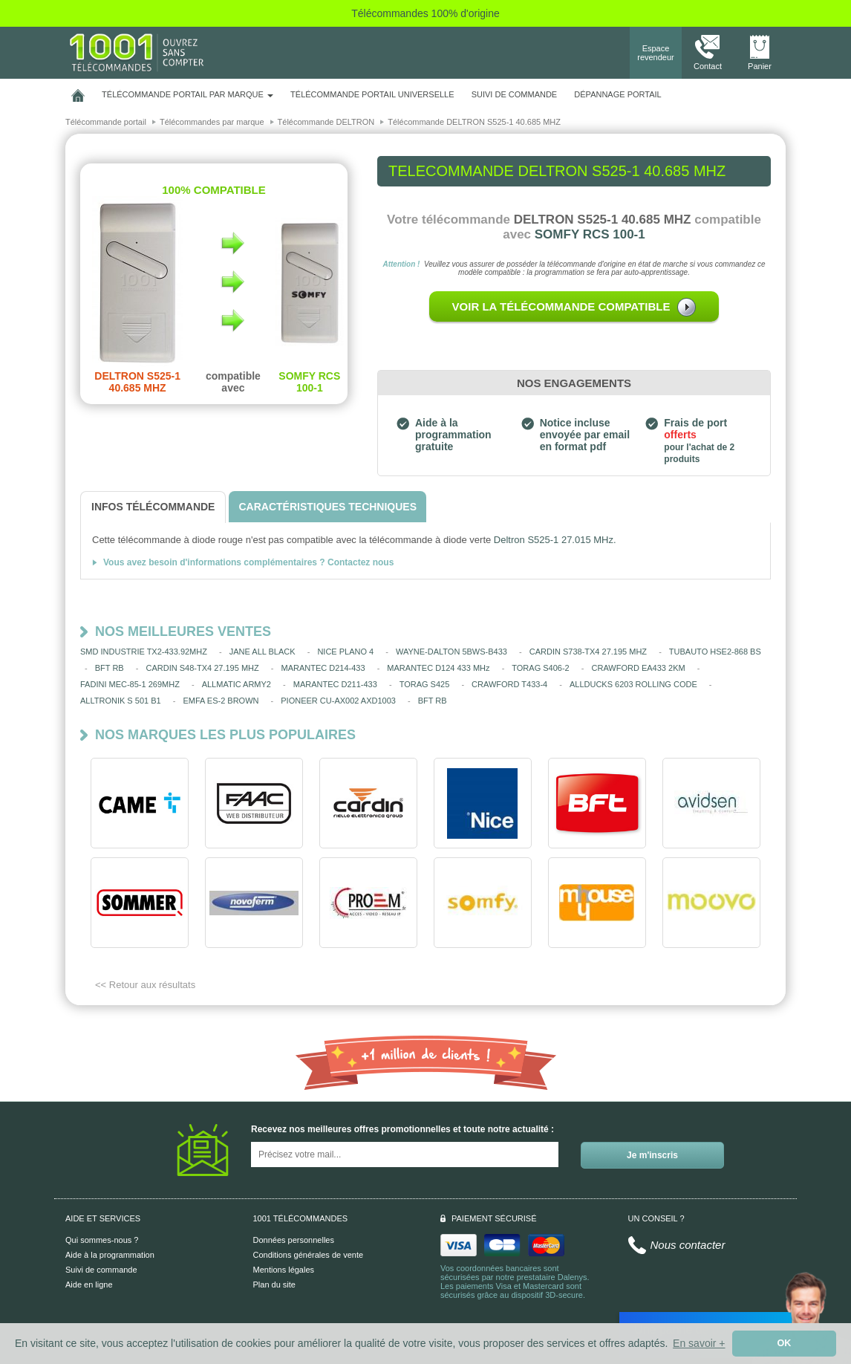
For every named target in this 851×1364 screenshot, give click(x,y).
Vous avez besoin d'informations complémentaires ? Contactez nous (248, 562)
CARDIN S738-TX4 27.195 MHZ (588, 651)
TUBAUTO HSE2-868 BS (715, 651)
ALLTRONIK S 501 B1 (120, 700)
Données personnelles (293, 1239)
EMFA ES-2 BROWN (220, 700)
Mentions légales (284, 1269)
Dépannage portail (617, 94)
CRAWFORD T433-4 (509, 684)
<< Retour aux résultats (145, 984)
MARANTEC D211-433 (335, 684)
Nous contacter (688, 1244)
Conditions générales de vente (308, 1254)
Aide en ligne (89, 1284)
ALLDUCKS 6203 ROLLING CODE (633, 684)
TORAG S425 (425, 684)
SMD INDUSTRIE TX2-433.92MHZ (143, 651)
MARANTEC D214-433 (323, 667)
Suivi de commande (101, 1269)
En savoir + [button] (699, 1343)
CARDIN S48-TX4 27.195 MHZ (202, 667)
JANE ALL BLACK (262, 651)
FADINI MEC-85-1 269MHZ (130, 684)
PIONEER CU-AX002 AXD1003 (338, 700)
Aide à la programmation (109, 1254)
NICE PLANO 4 (345, 651)
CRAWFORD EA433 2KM (638, 667)
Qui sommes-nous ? (101, 1239)
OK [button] (784, 1343)
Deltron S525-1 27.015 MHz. (555, 539)
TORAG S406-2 (540, 667)
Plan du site (274, 1284)
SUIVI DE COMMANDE (515, 94)
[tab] (153, 507)
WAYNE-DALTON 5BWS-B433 (451, 651)
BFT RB (109, 667)
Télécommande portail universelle (372, 94)
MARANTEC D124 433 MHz (438, 667)
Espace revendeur (655, 53)
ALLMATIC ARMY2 (236, 684)
